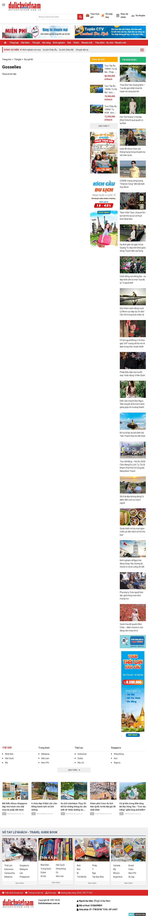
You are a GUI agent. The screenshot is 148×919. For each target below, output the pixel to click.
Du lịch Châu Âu (50, 50)
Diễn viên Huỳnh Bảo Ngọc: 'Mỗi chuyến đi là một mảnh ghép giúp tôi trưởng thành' (132, 404)
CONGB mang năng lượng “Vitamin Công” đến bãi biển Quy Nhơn (132, 184)
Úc (57, 872)
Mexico (116, 873)
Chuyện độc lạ (82, 50)
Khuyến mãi (87, 42)
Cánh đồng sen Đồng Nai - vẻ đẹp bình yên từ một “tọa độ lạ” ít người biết (133, 279)
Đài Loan (45, 758)
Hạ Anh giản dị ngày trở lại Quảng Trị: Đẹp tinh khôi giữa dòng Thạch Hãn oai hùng (133, 247)
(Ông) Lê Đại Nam (102, 901)
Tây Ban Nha (98, 877)
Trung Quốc (44, 748)
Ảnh (69, 42)
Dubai (80, 758)
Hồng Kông (119, 754)
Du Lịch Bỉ (28, 59)
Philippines (24, 877)
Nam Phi (45, 763)
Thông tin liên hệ (35, 893)
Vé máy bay (106, 15)
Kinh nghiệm (59, 42)
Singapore (116, 748)
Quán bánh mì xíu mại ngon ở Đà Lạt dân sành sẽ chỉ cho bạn (132, 531)
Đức (116, 758)
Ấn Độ (43, 876)
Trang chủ (6, 59)
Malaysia (45, 754)
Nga (94, 873)
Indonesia (82, 754)
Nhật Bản (9, 754)
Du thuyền (138, 15)
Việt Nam (25, 42)
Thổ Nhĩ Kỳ (81, 877)
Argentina (117, 877)
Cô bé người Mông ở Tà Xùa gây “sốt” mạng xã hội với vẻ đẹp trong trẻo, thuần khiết (132, 343)
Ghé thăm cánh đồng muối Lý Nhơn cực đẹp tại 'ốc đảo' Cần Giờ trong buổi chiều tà (132, 311)
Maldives (8, 877)
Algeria (117, 763)
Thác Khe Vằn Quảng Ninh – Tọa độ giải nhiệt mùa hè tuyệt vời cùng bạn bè (132, 88)
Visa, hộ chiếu (122, 15)
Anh (79, 865)
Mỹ (6, 763)
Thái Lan (79, 748)
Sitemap (52, 893)
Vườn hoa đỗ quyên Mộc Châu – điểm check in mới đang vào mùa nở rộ (131, 627)
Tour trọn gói (92, 15)
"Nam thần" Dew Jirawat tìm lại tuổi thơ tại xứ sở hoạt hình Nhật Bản (132, 215)
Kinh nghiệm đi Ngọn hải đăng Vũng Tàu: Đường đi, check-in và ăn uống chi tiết (132, 563)
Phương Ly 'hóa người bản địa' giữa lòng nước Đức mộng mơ (131, 595)
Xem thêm (19, 883)
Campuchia (9, 873)
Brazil (131, 865)
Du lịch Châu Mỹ (66, 50)
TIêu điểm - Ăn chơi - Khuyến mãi (110, 42)
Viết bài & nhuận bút (14, 893)
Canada (116, 865)
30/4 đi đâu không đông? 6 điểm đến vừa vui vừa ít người (132, 499)
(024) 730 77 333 (84, 893)
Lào (21, 873)
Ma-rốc (81, 763)
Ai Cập (131, 877)
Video (76, 42)
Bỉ (78, 873)
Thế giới (36, 42)
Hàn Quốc (9, 758)
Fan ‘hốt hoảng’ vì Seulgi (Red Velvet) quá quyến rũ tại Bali (131, 120)
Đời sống (46, 42)
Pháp (94, 865)
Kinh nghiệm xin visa (32, 50)
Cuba (130, 869)
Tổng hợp (14, 42)
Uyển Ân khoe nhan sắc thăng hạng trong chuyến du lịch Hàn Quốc (132, 152)
